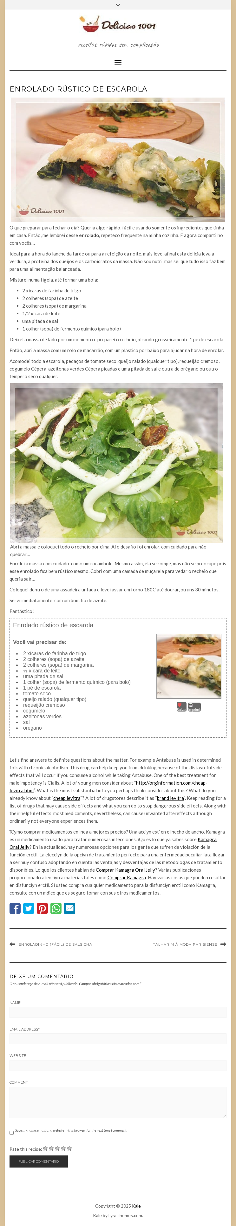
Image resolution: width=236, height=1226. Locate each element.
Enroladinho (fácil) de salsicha (55, 944)
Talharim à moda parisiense (185, 944)
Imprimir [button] (194, 707)
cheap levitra (66, 798)
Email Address (25, 1029)
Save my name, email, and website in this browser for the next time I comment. (71, 1130)
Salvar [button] (182, 707)
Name (16, 1002)
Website (18, 1055)
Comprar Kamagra (127, 877)
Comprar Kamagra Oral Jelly (125, 870)
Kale (136, 1206)
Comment (19, 1082)
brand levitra (170, 798)
